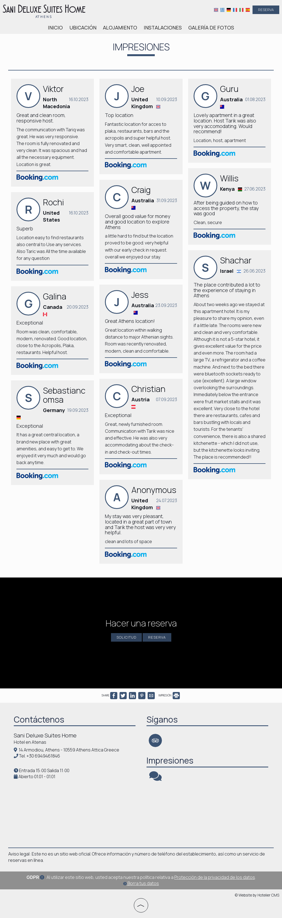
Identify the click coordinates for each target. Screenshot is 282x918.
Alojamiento (120, 27)
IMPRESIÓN (169, 695)
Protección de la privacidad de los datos (214, 877)
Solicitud (126, 637)
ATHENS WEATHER (74, 810)
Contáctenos (39, 719)
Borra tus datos (141, 883)
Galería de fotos (211, 27)
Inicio (55, 27)
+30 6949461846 (43, 756)
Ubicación (82, 27)
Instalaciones (163, 27)
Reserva (266, 9)
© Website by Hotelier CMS (257, 895)
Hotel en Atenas (30, 742)
